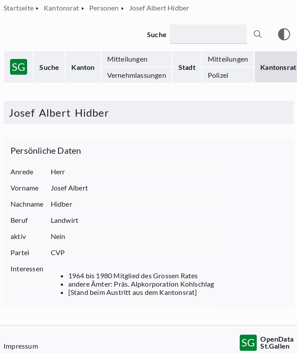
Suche (49, 67)
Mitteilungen (127, 59)
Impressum (20, 346)
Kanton (82, 67)
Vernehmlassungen (136, 75)
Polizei (218, 75)
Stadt (187, 67)
